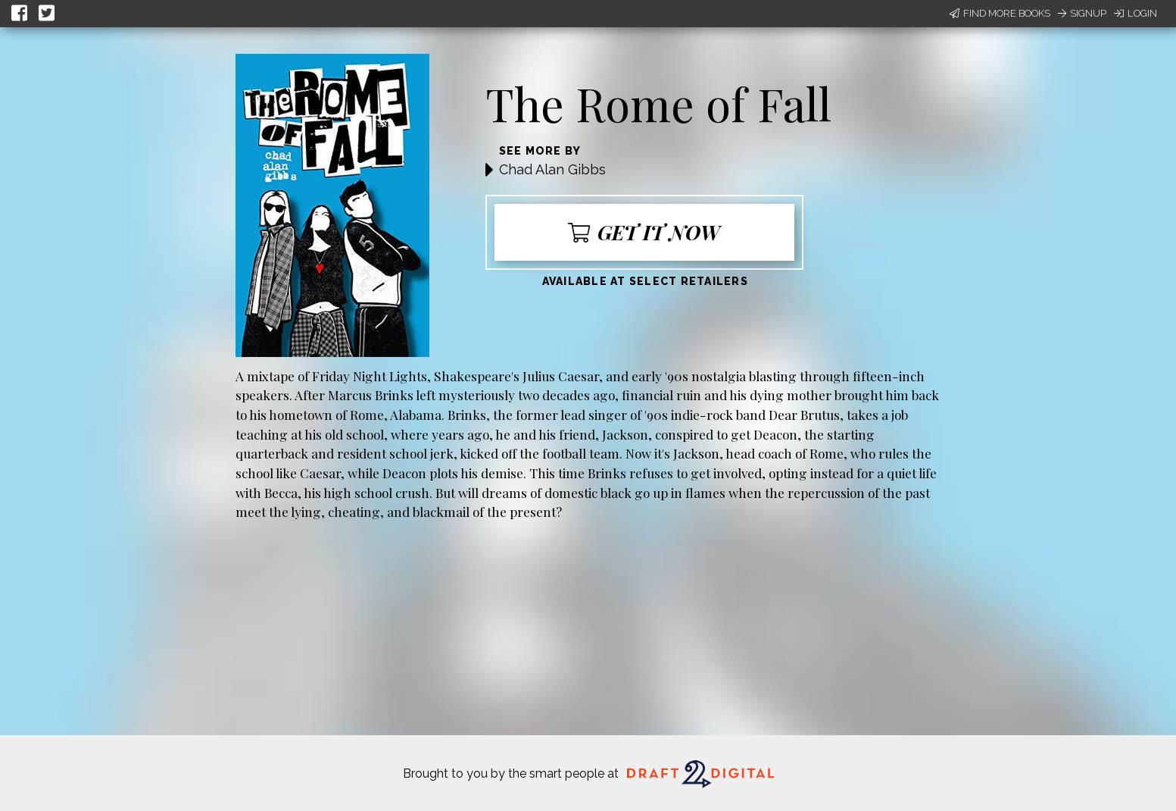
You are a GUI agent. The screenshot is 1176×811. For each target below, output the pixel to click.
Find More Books (1000, 13)
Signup (1082, 13)
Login (1135, 13)
